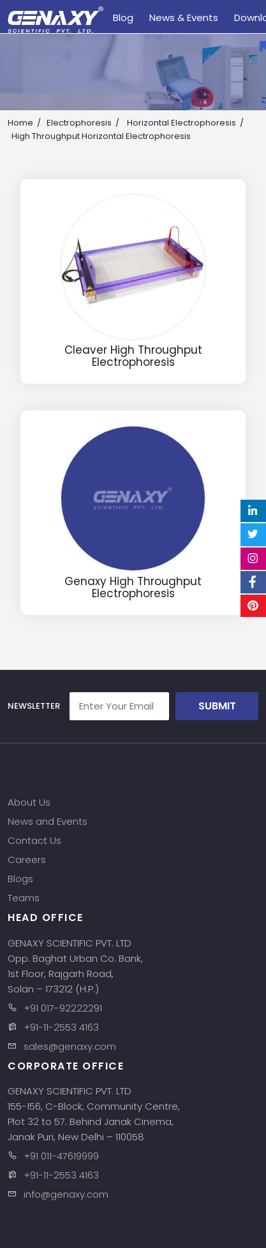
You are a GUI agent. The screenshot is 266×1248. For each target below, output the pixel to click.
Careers (27, 859)
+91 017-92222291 (63, 1008)
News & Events (183, 17)
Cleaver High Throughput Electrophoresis (133, 356)
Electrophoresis (79, 123)
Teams (24, 897)
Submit (217, 706)
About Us (29, 802)
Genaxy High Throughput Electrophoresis (133, 587)
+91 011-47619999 (61, 1156)
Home (20, 123)
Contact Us (34, 840)
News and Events (47, 821)
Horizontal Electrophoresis (181, 123)
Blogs (20, 878)
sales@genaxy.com (70, 1046)
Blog (123, 17)
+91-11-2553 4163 (61, 1027)
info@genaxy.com (66, 1194)
